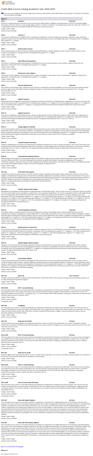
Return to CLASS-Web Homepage (12, 447)
